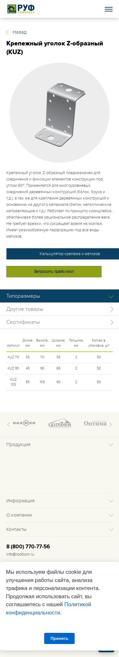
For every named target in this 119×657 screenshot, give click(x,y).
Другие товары (24, 309)
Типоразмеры (23, 296)
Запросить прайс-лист (54, 271)
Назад (19, 32)
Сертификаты (23, 322)
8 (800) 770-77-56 (28, 547)
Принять (59, 638)
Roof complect (21, 8)
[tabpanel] (59, 113)
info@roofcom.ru (20, 554)
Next (109, 424)
